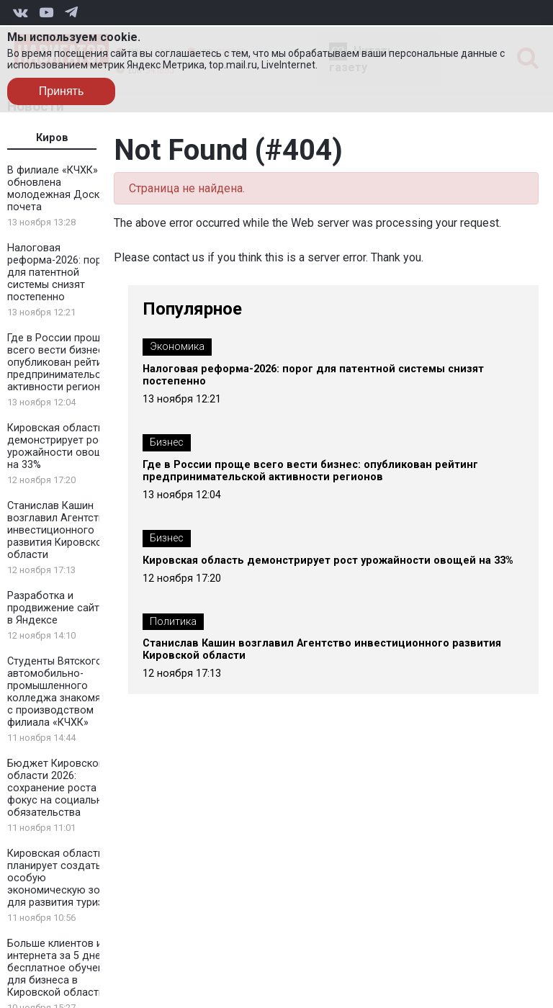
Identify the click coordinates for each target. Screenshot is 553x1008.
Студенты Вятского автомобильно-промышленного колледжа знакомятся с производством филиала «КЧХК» (62, 692)
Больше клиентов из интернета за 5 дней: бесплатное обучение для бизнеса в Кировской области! (61, 968)
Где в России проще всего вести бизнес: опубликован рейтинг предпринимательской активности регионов (62, 362)
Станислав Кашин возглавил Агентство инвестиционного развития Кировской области (59, 530)
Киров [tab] (52, 138)
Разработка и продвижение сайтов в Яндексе (59, 608)
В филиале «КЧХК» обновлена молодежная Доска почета (56, 188)
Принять (61, 91)
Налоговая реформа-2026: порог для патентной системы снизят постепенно (59, 272)
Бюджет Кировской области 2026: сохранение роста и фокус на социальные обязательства (61, 788)
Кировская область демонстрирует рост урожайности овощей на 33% (60, 446)
